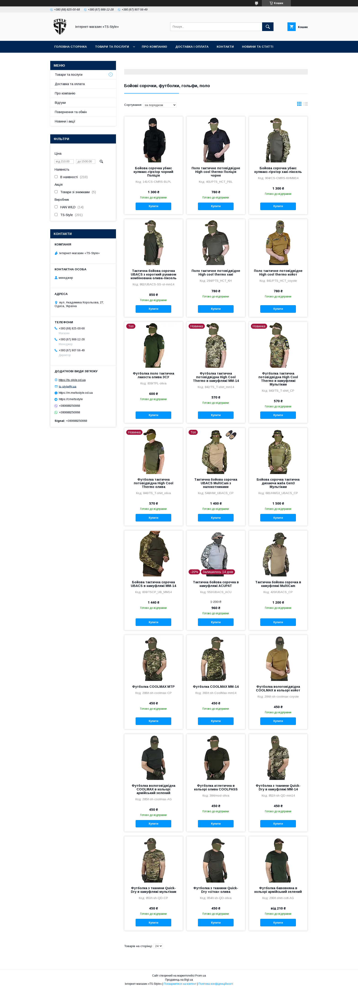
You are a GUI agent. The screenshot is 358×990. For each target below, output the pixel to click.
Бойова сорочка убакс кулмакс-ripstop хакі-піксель (278, 170)
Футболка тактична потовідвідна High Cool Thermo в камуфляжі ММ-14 (216, 377)
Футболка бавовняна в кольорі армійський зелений (278, 890)
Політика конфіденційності (215, 983)
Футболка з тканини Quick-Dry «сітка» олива (215, 890)
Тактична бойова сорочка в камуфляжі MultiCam (278, 584)
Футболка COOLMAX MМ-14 (216, 686)
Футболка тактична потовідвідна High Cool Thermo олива (153, 483)
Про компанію (154, 46)
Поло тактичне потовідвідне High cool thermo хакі (216, 272)
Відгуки (60, 102)
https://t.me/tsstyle (71, 399)
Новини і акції (65, 121)
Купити (153, 206)
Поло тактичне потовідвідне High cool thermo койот (278, 272)
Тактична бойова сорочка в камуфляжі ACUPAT (216, 584)
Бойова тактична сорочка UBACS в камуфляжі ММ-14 (153, 584)
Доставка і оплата (191, 46)
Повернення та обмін (71, 112)
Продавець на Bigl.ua (179, 979)
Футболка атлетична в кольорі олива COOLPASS (216, 787)
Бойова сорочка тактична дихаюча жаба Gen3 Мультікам (278, 483)
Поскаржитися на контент (180, 983)
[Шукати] (268, 26)
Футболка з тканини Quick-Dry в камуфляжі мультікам (153, 890)
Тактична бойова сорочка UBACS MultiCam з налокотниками (215, 483)
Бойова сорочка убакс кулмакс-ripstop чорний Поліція (153, 171)
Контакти (225, 46)
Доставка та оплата (70, 84)
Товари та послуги (112, 46)
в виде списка (306, 105)
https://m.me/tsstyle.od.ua (76, 392)
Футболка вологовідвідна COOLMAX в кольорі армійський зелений (153, 789)
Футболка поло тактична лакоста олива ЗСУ (153, 375)
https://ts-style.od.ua (72, 380)
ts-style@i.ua (67, 386)
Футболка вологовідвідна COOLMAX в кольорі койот (278, 688)
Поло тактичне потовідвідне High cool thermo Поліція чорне (216, 171)
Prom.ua (200, 975)
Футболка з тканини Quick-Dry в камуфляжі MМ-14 (278, 787)
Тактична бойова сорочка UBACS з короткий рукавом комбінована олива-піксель (153, 274)
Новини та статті (257, 46)
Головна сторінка (70, 46)
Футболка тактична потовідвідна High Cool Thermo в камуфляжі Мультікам (278, 379)
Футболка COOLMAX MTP (153, 686)
